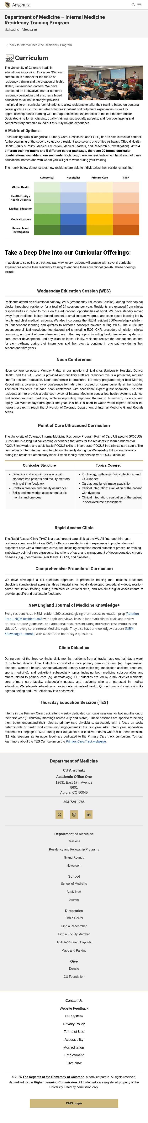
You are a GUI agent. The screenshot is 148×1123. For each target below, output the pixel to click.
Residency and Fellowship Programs (74, 849)
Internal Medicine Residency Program (46, 45)
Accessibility (74, 1040)
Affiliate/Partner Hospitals (74, 942)
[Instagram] (74, 820)
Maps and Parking (74, 950)
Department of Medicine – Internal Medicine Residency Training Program (55, 20)
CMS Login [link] (74, 1103)
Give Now (74, 1063)
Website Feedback (74, 1008)
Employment (74, 1055)
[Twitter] (59, 820)
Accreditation (74, 1047)
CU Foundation (74, 976)
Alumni (74, 900)
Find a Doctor (74, 918)
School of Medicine (21, 29)
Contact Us (73, 1001)
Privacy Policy (74, 1024)
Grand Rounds (74, 857)
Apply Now (74, 891)
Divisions (74, 841)
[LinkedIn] (88, 820)
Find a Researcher (74, 926)
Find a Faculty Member (74, 934)
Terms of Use (74, 1032)
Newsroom (74, 865)
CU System (74, 1016)
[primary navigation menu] (139, 5)
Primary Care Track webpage (86, 741)
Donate (74, 968)
